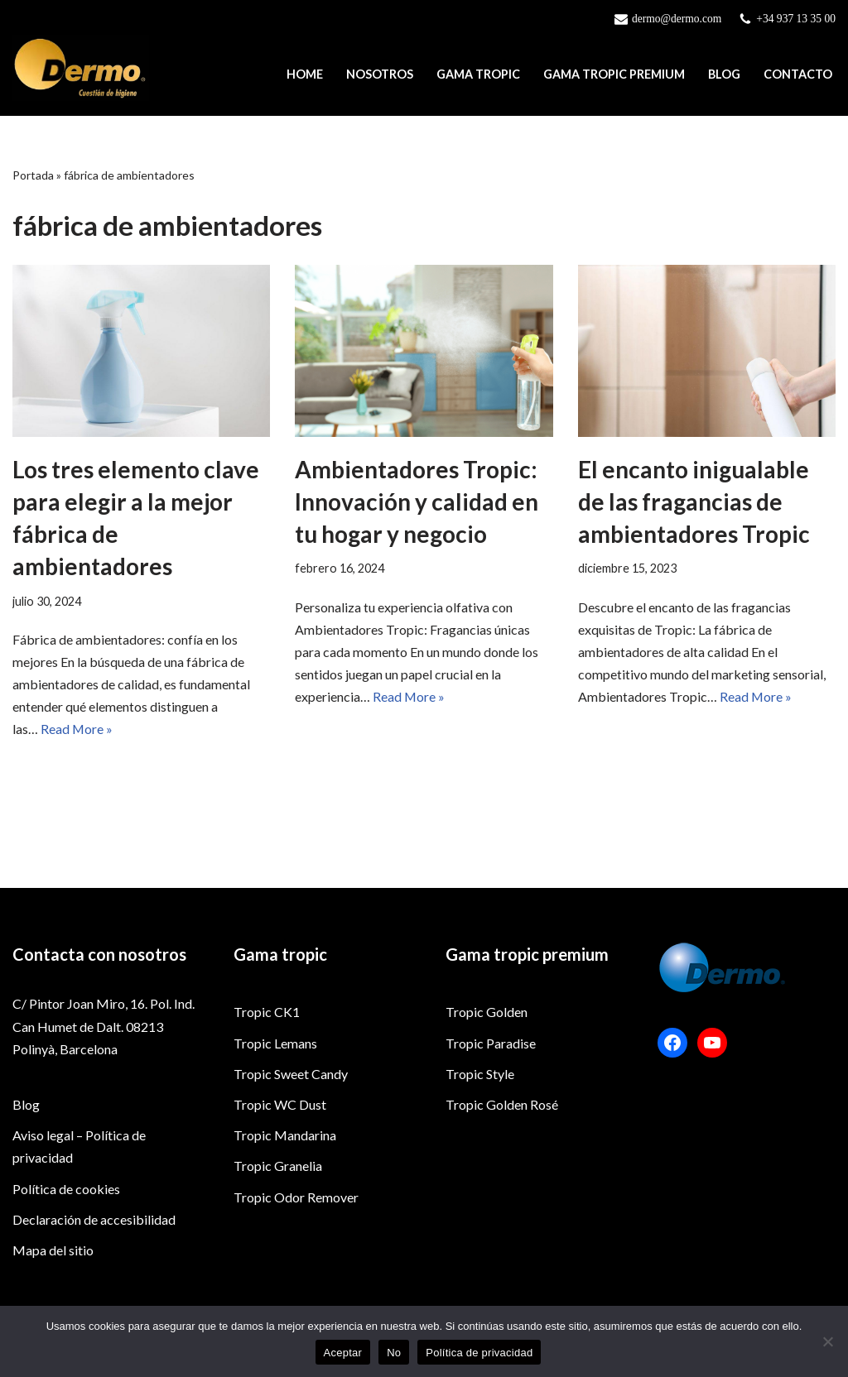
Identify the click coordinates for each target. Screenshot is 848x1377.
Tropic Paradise (491, 1105)
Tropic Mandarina (285, 1198)
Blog (724, 75)
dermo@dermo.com (676, 18)
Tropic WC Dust (280, 1166)
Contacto (798, 75)
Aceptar (343, 1352)
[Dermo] (80, 68)
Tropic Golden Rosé (502, 1166)
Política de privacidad (479, 1352)
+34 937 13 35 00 (796, 18)
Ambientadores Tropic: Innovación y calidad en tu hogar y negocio (416, 501)
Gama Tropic (478, 75)
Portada (33, 175)
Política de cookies (66, 1251)
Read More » (77, 729)
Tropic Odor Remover (296, 1259)
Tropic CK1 (267, 1074)
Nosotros (379, 75)
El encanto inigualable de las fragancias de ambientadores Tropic (694, 501)
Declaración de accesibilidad (94, 1281)
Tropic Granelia (278, 1228)
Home (305, 75)
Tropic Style (480, 1136)
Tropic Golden (487, 1074)
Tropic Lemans (275, 1105)
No (394, 1352)
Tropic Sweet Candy (291, 1136)
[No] (827, 1341)
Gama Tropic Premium (614, 75)
